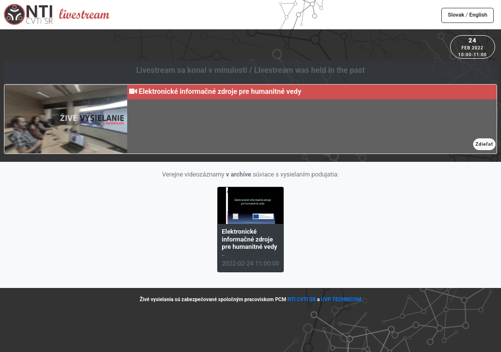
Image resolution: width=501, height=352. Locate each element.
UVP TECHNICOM (341, 299)
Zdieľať (484, 144)
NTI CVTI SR (301, 299)
